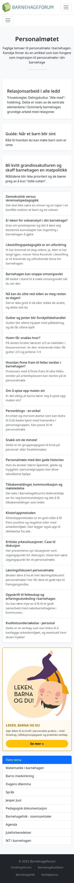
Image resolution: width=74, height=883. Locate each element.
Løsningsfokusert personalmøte (30, 570)
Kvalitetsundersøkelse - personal (30, 623)
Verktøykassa (49, 874)
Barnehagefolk (25, 874)
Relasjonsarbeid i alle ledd (33, 91)
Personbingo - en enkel (23, 411)
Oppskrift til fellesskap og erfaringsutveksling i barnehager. (31, 596)
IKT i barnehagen (18, 840)
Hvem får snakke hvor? (23, 338)
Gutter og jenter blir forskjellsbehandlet (36, 318)
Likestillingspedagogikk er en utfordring (36, 245)
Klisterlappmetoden (21, 513)
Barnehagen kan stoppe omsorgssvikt (34, 274)
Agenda (11, 824)
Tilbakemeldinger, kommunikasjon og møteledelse (34, 486)
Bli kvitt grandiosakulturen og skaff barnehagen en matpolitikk (36, 168)
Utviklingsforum (21, 867)
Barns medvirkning (20, 776)
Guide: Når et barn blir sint (31, 133)
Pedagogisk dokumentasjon (26, 808)
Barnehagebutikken (50, 867)
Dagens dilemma (18, 784)
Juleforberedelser (18, 832)
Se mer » (37, 743)
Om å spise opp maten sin (25, 390)
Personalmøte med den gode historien (35, 460)
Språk (10, 792)
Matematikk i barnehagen (25, 768)
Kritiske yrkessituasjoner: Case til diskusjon (30, 544)
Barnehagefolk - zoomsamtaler (29, 816)
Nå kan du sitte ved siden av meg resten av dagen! (36, 296)
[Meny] (66, 7)
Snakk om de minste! (21, 440)
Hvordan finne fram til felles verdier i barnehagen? (33, 364)
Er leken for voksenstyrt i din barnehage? (36, 220)
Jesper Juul (13, 800)
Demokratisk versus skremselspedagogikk (22, 198)
